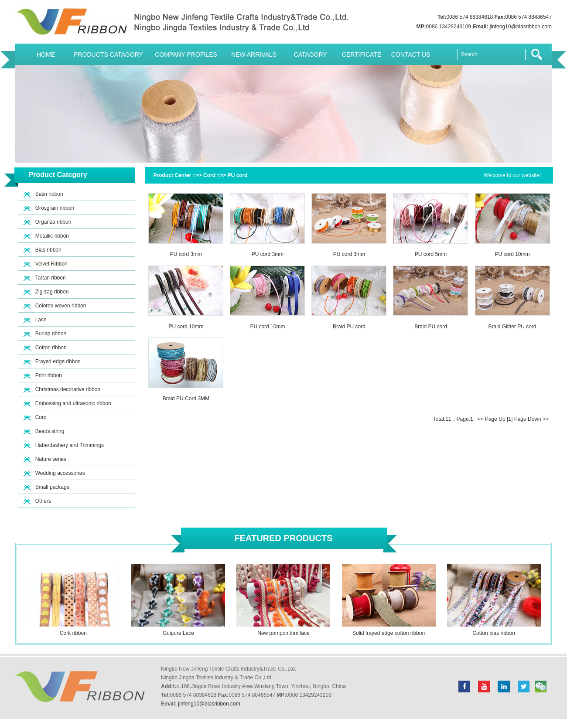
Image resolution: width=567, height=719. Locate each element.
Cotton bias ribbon (493, 633)
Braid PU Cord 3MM (186, 398)
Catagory (310, 54)
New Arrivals (254, 54)
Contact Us (410, 54)
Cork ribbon (73, 633)
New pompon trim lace (283, 633)
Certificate (362, 54)
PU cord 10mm (512, 254)
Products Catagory (108, 54)
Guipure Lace (178, 633)
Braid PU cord (349, 327)
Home (46, 54)
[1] (509, 419)
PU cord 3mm (186, 254)
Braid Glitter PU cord (512, 327)
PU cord (238, 175)
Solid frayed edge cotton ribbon (388, 633)
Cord (209, 175)
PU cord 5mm (431, 254)
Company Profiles (186, 54)
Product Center (172, 175)
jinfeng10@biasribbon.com (521, 27)
